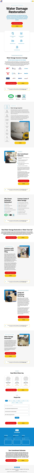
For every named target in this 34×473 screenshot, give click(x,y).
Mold (13, 402)
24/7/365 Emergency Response (17, 23)
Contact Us (17, 470)
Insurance (14, 400)
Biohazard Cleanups (7, 134)
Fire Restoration (7, 141)
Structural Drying (7, 123)
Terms (10, 469)
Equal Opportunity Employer (15, 469)
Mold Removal (7, 130)
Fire (27, 400)
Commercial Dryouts (7, 127)
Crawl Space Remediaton (7, 120)
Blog (28, 469)
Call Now (17, 26)
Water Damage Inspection (7, 106)
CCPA (24, 469)
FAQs (26, 469)
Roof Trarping (7, 137)
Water (10, 400)
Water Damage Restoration (7, 111)
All (6, 400)
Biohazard (19, 400)
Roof (21, 402)
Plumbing (17, 402)
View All (17, 417)
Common (23, 400)
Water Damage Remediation (7, 115)
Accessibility (21, 469)
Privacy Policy (7, 469)
